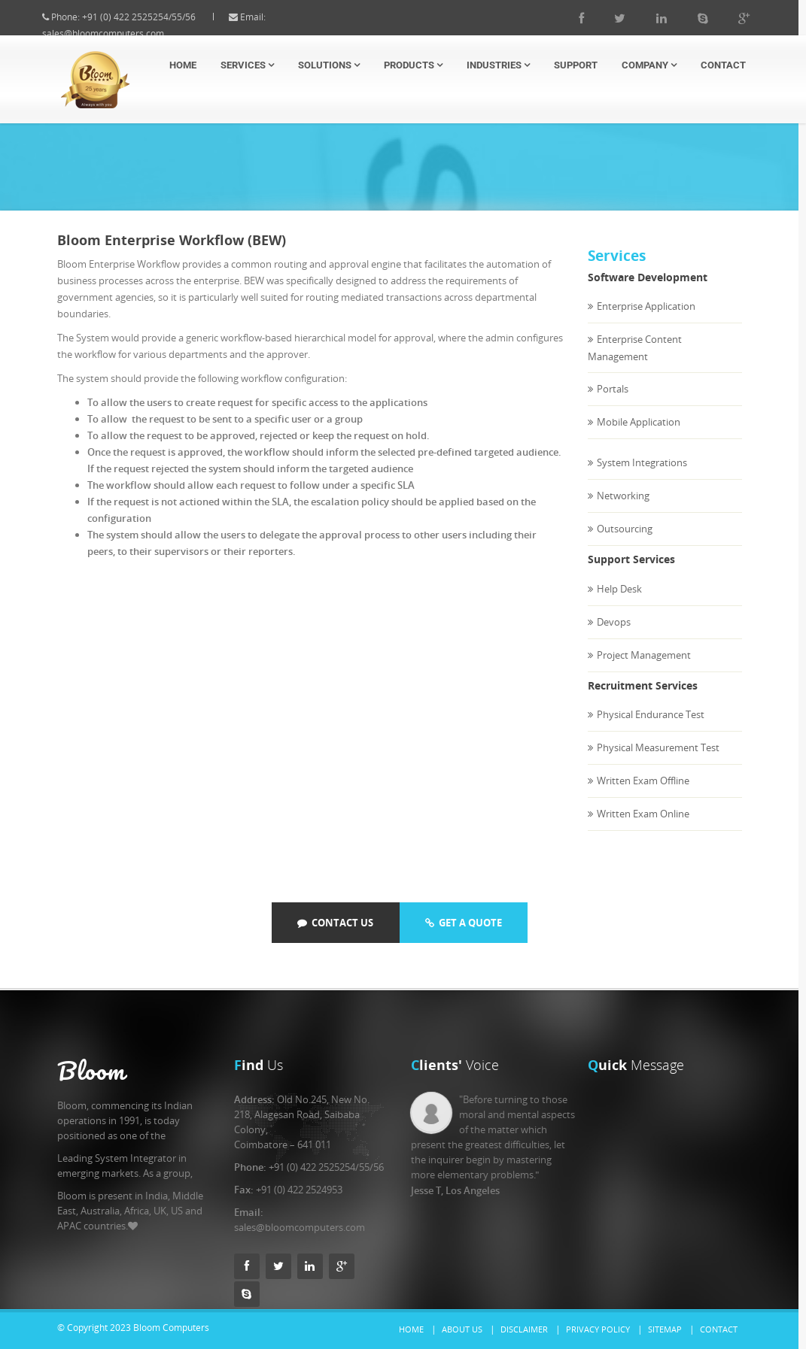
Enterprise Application (646, 320)
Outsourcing (624, 543)
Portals (612, 403)
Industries (498, 65)
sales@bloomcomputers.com (117, 33)
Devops (614, 636)
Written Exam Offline (643, 795)
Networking (623, 510)
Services (247, 65)
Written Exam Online (643, 828)
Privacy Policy (598, 1329)
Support (576, 65)
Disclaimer (524, 1329)
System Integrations (642, 477)
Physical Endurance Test (650, 728)
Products (413, 65)
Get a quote (463, 922)
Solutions (329, 65)
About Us (462, 1329)
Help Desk (619, 603)
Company (649, 65)
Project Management (644, 669)
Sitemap (665, 1329)
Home (182, 65)
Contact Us (335, 922)
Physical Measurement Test (658, 761)
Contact (723, 65)
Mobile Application (638, 436)
